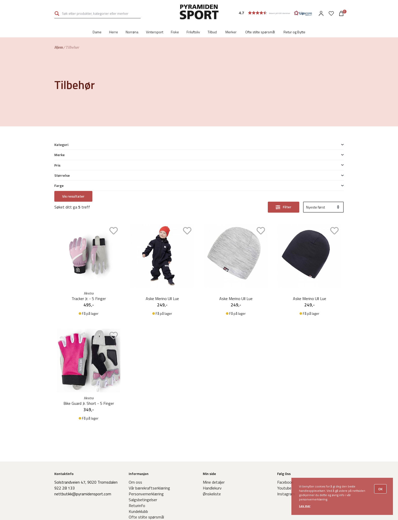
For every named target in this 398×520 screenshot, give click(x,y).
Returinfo (137, 444)
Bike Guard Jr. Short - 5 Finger (88, 341)
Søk (57, 13)
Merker (231, 32)
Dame (97, 32)
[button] (275, 12)
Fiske (175, 32)
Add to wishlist (113, 169)
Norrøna (132, 32)
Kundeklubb (138, 449)
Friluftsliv (193, 32)
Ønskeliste (212, 432)
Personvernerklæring (146, 432)
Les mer (304, 505)
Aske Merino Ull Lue (162, 236)
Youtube (284, 426)
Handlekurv (212, 426)
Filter (287, 145)
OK (380, 489)
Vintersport (154, 32)
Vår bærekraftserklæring (149, 426)
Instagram (286, 432)
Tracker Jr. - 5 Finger (89, 236)
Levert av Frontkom (237, 513)
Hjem (58, 47)
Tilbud (212, 32)
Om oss (135, 420)
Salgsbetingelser (143, 438)
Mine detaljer (214, 420)
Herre (113, 32)
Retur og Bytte (294, 32)
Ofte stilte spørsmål (260, 32)
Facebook (285, 420)
